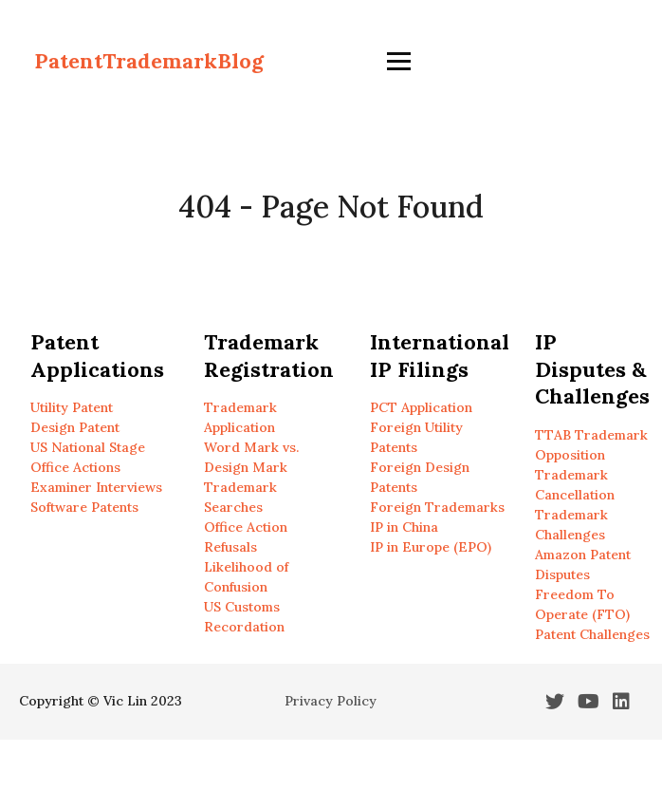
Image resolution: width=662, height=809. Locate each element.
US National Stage (87, 447)
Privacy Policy (331, 700)
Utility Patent (71, 407)
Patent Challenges (592, 634)
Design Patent (75, 427)
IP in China (404, 527)
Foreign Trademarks (437, 507)
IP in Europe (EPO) (430, 546)
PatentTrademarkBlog (149, 60)
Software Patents (84, 507)
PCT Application (421, 407)
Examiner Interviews (96, 487)
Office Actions (75, 467)
